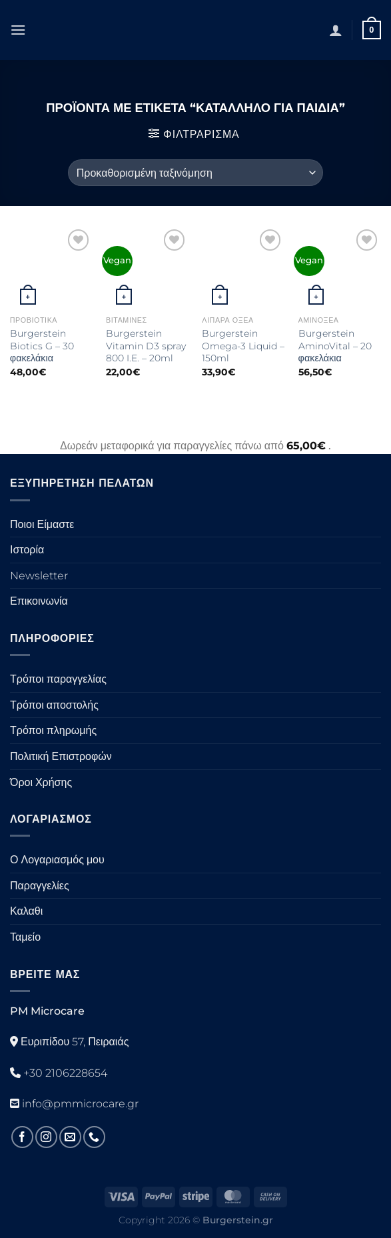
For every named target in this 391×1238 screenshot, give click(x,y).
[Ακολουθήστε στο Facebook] (22, 1137)
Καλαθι (26, 911)
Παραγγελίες (39, 885)
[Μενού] (18, 29)
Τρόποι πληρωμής (53, 730)
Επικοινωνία (39, 601)
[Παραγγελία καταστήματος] (195, 172)
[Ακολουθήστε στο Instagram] (46, 1137)
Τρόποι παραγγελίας (58, 679)
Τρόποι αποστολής (54, 705)
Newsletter (39, 575)
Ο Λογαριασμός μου (57, 859)
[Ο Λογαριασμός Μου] (335, 30)
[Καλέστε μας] (94, 1137)
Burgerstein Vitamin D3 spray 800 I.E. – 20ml (146, 345)
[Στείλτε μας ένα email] (70, 1137)
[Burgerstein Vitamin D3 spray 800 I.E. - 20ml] (147, 267)
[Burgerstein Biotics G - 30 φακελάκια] (51, 267)
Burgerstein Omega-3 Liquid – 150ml (243, 345)
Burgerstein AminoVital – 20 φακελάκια (335, 345)
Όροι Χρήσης (41, 782)
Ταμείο (25, 937)
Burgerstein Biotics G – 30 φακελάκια (42, 345)
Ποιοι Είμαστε (42, 524)
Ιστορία (27, 549)
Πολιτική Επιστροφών (61, 756)
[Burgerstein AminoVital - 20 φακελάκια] (340, 267)
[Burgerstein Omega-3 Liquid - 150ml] (243, 267)
